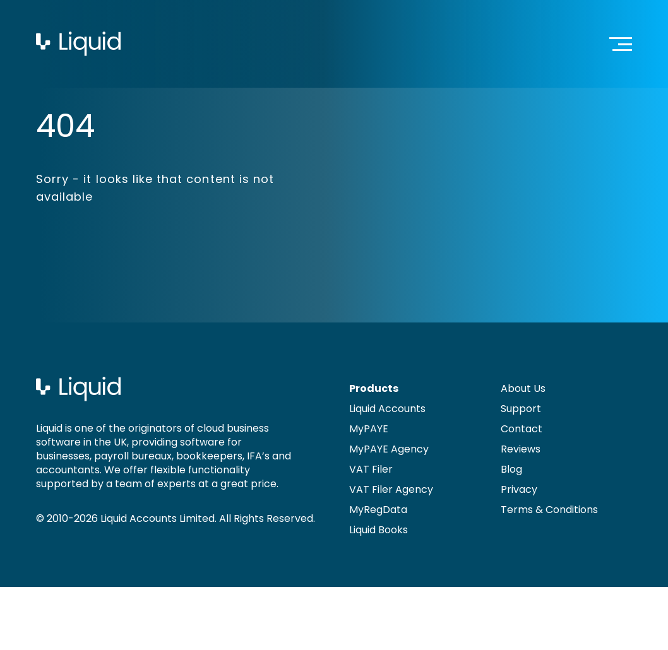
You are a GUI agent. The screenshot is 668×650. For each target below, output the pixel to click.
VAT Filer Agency (391, 489)
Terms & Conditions (549, 509)
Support (521, 408)
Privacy (519, 489)
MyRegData (378, 509)
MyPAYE (368, 429)
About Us (523, 388)
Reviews (520, 449)
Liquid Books (378, 530)
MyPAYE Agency (389, 449)
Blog (511, 469)
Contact (521, 429)
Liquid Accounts (387, 408)
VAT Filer (371, 469)
